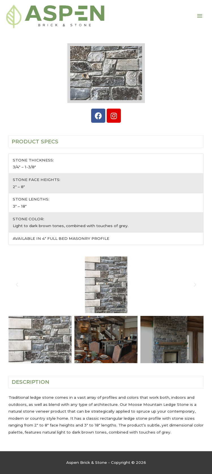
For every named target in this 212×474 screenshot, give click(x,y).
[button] (17, 284)
